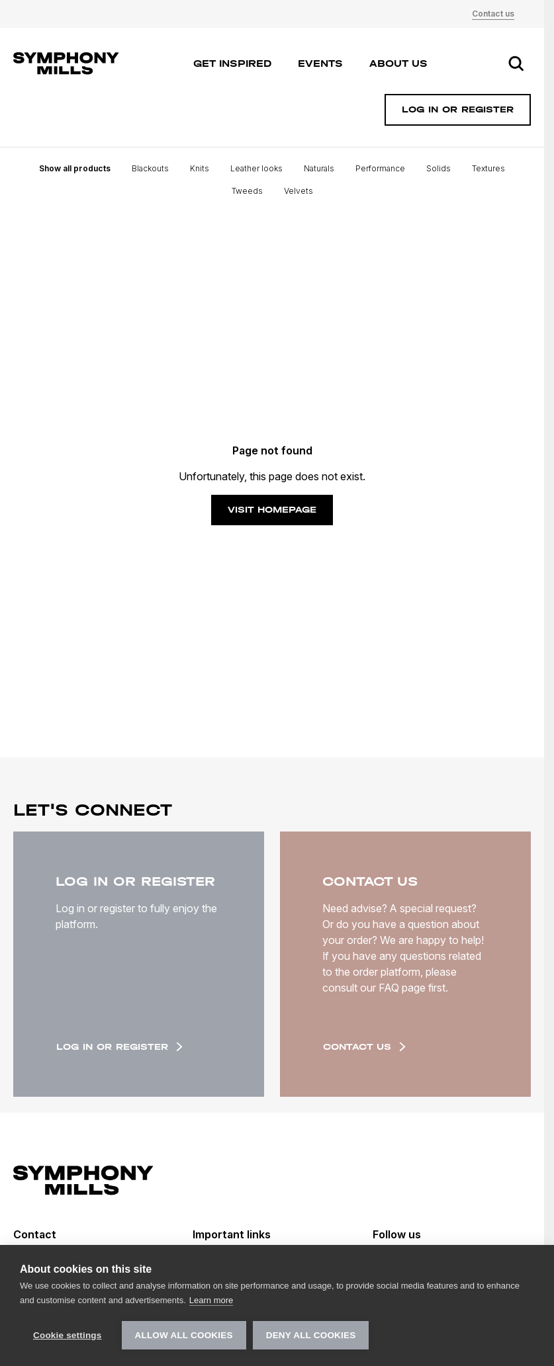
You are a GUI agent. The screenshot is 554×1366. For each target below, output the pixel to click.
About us (398, 63)
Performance (380, 168)
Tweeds (247, 191)
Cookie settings (67, 1335)
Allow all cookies (184, 1335)
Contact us (493, 14)
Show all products (75, 168)
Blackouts (150, 168)
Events (320, 63)
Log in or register (119, 1046)
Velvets (298, 191)
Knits (199, 168)
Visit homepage (272, 509)
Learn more (211, 1300)
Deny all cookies (311, 1335)
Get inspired (232, 63)
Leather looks (256, 168)
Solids (438, 168)
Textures (488, 168)
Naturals (319, 168)
